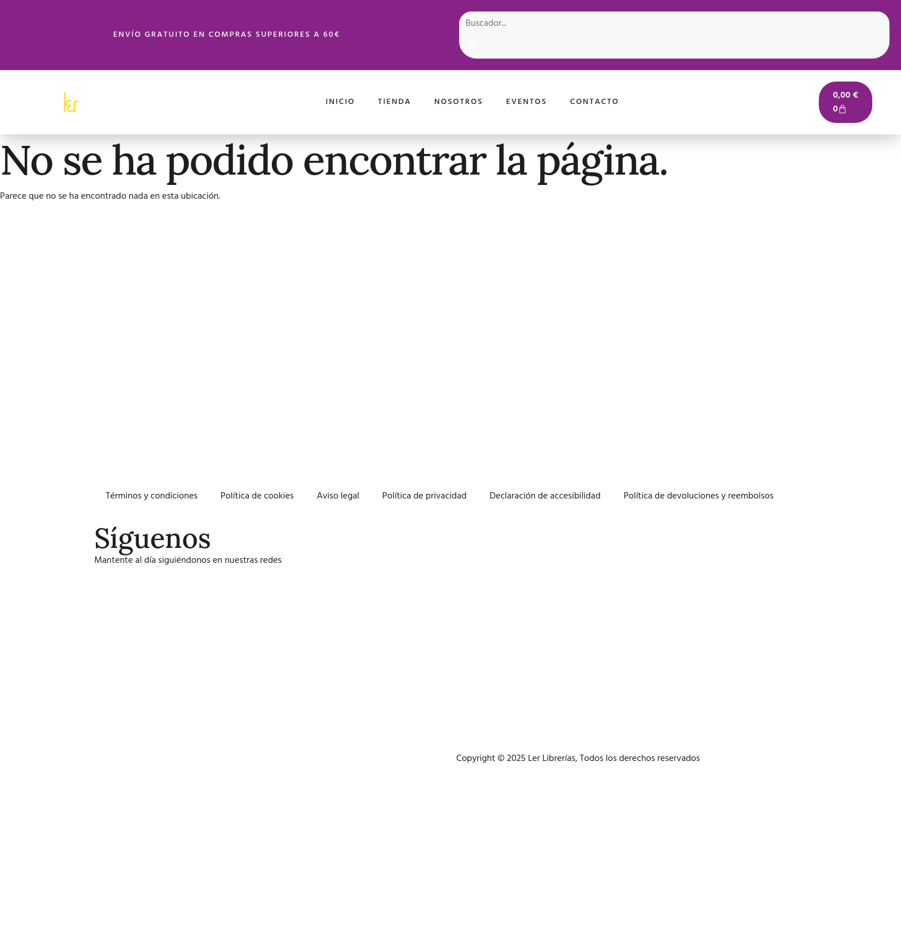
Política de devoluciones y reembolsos (698, 496)
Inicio (340, 102)
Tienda (394, 102)
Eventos (526, 102)
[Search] (473, 47)
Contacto (594, 102)
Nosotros (458, 102)
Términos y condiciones (152, 496)
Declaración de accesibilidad (545, 496)
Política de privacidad (424, 496)
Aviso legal (338, 496)
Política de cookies (257, 496)
